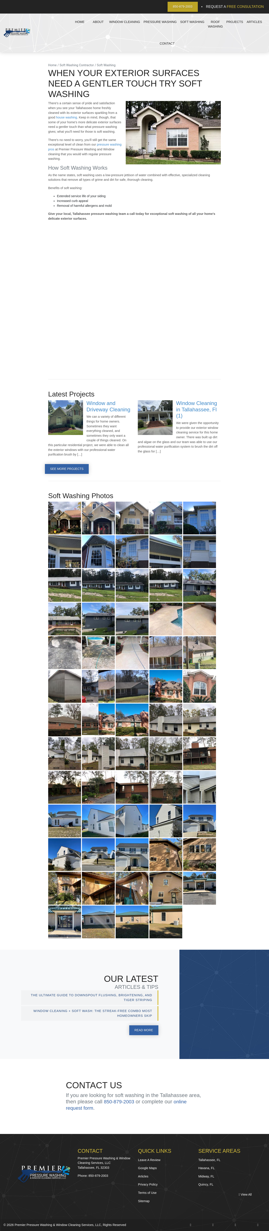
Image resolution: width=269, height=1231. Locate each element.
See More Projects (67, 469)
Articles (254, 22)
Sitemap (144, 1201)
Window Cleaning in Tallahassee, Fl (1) (196, 409)
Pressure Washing (160, 22)
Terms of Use (147, 1193)
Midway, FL (206, 1176)
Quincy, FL (206, 1184)
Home (80, 22)
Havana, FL (206, 1168)
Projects (234, 22)
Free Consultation (245, 7)
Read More (143, 1030)
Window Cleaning (124, 22)
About (98, 22)
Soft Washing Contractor (77, 65)
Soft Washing (192, 22)
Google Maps (147, 1168)
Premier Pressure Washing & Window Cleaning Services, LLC (58, 1225)
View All (245, 1194)
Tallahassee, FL (209, 1160)
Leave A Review (149, 1160)
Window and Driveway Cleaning (108, 406)
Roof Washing (215, 24)
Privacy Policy (148, 1184)
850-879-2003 (183, 6)
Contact (167, 43)
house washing (66, 117)
